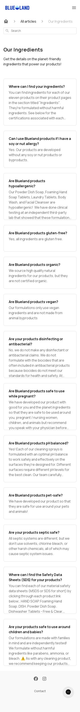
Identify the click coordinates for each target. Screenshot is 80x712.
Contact (40, 691)
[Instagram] (44, 679)
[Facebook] (35, 679)
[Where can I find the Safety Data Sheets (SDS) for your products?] (40, 590)
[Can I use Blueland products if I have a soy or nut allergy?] (40, 149)
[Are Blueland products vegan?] (40, 310)
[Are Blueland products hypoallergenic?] (40, 196)
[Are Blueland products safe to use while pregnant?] (40, 406)
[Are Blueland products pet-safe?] (40, 503)
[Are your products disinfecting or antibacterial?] (40, 354)
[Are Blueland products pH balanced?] (40, 458)
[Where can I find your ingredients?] (40, 102)
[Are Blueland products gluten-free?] (40, 238)
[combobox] (40, 30)
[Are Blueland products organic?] (40, 273)
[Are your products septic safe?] (40, 543)
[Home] (6, 21)
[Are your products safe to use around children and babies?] (40, 642)
